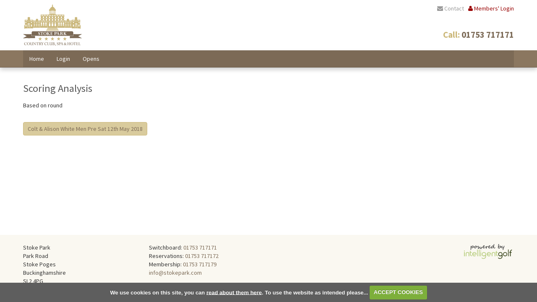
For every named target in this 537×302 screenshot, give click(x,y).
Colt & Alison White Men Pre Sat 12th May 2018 (85, 129)
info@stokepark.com (175, 272)
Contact (450, 8)
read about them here (234, 292)
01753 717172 (202, 256)
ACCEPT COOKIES (398, 292)
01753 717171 (200, 247)
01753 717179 (199, 264)
